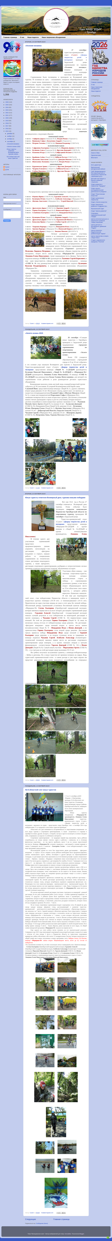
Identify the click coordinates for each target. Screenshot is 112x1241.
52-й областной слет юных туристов (40, 790)
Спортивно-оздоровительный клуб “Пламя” (98, 215)
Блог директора (96, 165)
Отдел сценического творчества (97, 199)
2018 (7, 123)
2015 (7, 131)
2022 (7, 112)
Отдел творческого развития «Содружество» (99, 205)
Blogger (81, 1234)
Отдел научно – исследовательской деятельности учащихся (98, 190)
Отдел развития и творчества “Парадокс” (98, 185)
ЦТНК (7, 169)
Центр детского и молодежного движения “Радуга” (98, 226)
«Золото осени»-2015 (34, 333)
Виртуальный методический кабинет (98, 168)
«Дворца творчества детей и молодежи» (75, 57)
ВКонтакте (94, 157)
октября (10, 139)
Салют (7, 167)
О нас (22, 37)
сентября (10, 141)
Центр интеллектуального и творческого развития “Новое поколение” (100, 220)
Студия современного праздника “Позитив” (98, 240)
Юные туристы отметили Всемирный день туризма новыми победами (55, 498)
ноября (9, 136)
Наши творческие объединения (53, 37)
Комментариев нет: (47, 323)
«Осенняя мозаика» (33, 46)
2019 (7, 120)
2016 (7, 128)
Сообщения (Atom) (42, 1223)
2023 (7, 110)
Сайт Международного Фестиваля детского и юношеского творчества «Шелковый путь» (98, 174)
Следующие (30, 1219)
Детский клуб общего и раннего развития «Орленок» (98, 180)
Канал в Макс (95, 153)
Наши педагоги (33, 37)
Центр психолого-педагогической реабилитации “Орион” (98, 232)
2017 (7, 126)
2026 (7, 102)
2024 (7, 107)
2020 (7, 118)
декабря (10, 133)
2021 (7, 115)
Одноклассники (96, 155)
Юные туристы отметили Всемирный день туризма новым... (13, 151)
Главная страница (10, 37)
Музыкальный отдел (97, 208)
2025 (7, 104)
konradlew (68, 1234)
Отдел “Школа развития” (99, 211)
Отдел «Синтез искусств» (99, 202)
